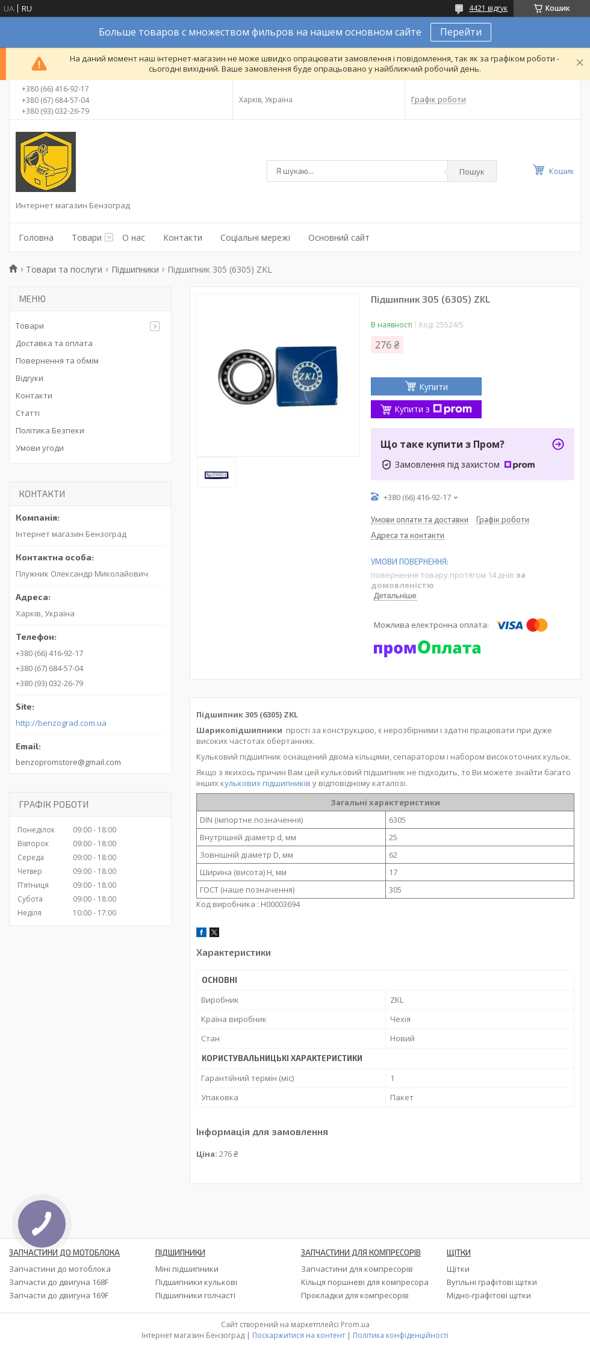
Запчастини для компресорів (357, 1268)
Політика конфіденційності (401, 1335)
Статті (28, 412)
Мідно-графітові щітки (489, 1295)
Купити (433, 386)
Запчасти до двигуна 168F (58, 1282)
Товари (87, 237)
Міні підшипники (187, 1268)
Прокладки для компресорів (355, 1295)
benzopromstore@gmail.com (68, 762)
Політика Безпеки (50, 430)
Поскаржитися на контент (298, 1335)
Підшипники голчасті (195, 1295)
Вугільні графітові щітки (492, 1282)
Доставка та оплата (54, 343)
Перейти (461, 32)
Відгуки (29, 378)
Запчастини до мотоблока (60, 1268)
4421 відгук (488, 8)
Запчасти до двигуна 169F (58, 1295)
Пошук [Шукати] (472, 171)
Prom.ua (355, 1324)
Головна (36, 237)
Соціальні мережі (255, 237)
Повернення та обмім (57, 360)
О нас (133, 237)
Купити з (433, 409)
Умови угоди (40, 447)
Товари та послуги (64, 269)
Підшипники (135, 269)
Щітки (458, 1268)
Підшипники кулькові (196, 1282)
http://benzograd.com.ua (61, 723)
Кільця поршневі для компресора (365, 1282)
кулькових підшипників (265, 783)
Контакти (182, 237)
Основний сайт (339, 237)
